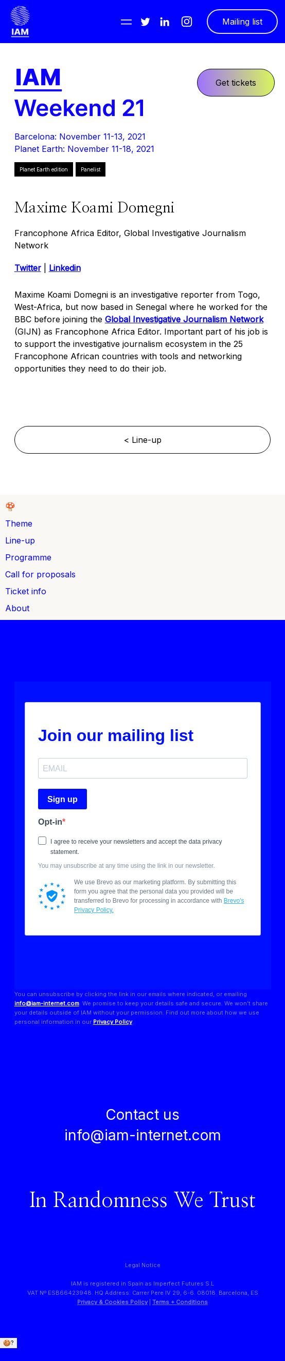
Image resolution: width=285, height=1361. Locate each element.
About (17, 608)
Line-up (20, 540)
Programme (28, 557)
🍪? (8, 1343)
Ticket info (25, 591)
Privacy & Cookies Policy (112, 1302)
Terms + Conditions (180, 1302)
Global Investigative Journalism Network (184, 319)
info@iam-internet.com (46, 1003)
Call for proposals (40, 574)
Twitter (27, 268)
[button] (126, 22)
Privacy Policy (112, 1021)
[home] (20, 22)
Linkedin (65, 268)
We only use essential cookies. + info (56, 1352)
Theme (18, 523)
